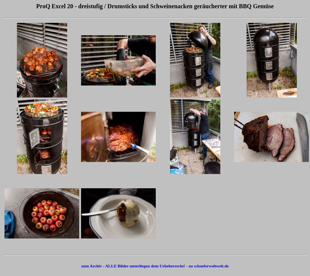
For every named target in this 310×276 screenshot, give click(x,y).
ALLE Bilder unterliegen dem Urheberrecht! (145, 266)
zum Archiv (91, 266)
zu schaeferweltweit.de (209, 266)
